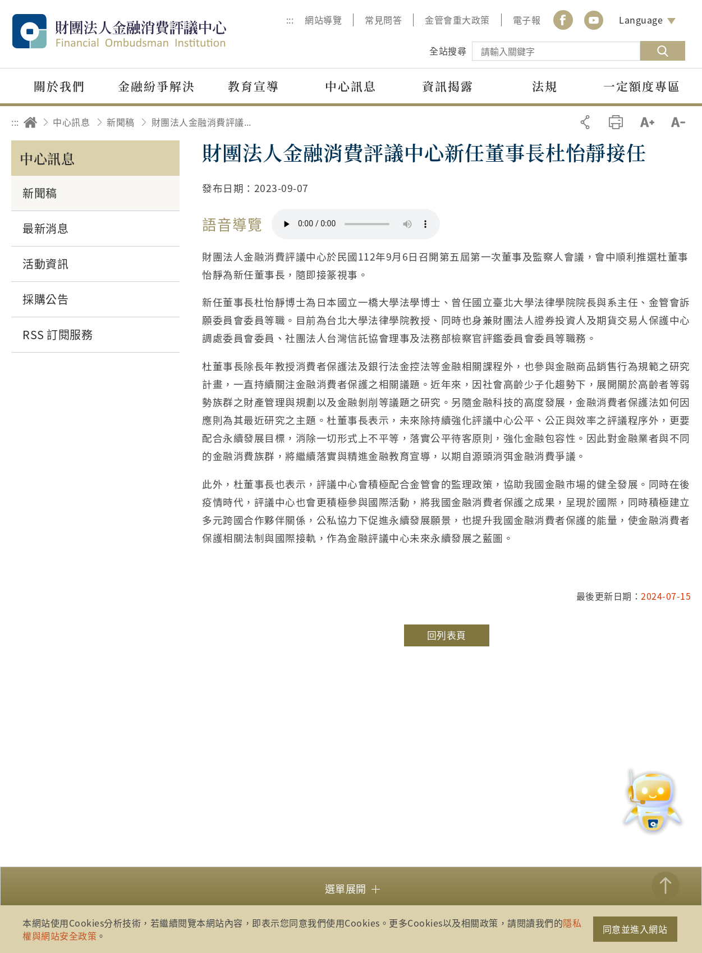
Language (641, 19)
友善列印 (615, 122)
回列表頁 (446, 635)
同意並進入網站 (635, 929)
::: (290, 19)
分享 (585, 122)
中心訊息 (71, 122)
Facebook (563, 20)
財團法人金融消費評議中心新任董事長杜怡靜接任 (205, 122)
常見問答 (383, 19)
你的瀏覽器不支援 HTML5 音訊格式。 (356, 224)
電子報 (527, 19)
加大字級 (647, 122)
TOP (665, 886)
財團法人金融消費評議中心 (143, 31)
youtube (593, 20)
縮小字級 (678, 122)
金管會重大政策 (457, 19)
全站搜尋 (447, 50)
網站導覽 (323, 19)
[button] (351, 888)
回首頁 (30, 122)
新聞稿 (121, 122)
